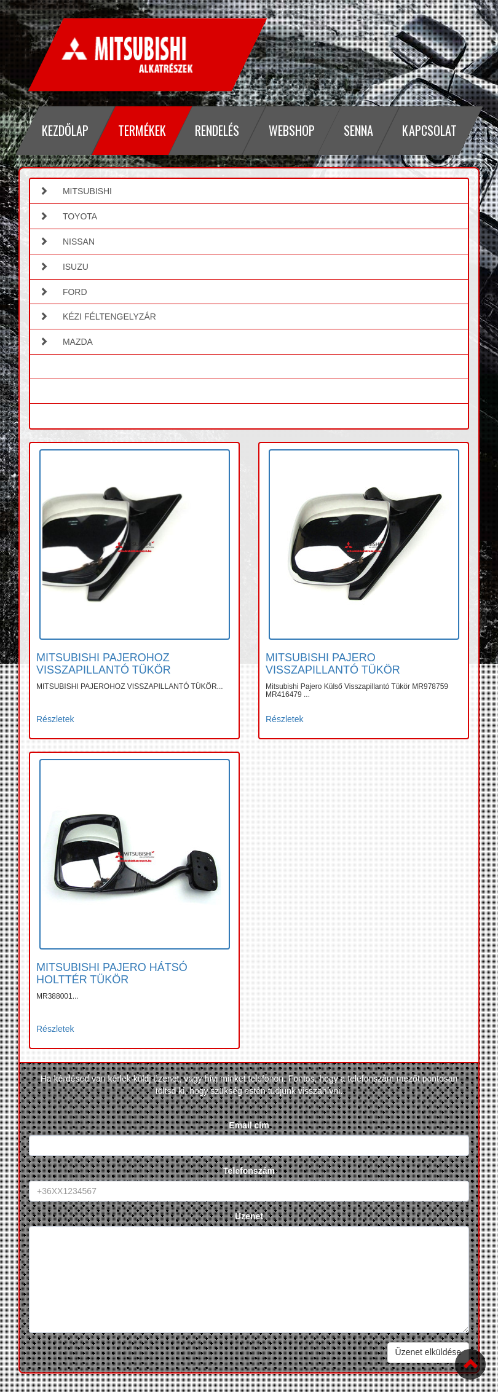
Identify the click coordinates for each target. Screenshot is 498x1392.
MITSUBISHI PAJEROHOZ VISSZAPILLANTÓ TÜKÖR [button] (103, 663)
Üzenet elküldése (428, 1352)
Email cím (249, 1125)
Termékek (141, 130)
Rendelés (217, 130)
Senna (358, 130)
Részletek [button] (55, 719)
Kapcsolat (429, 130)
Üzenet (249, 1216)
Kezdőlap (65, 130)
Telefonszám (249, 1171)
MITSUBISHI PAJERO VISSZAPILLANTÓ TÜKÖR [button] (333, 663)
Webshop (291, 130)
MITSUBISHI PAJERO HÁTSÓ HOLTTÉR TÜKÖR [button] (112, 973)
